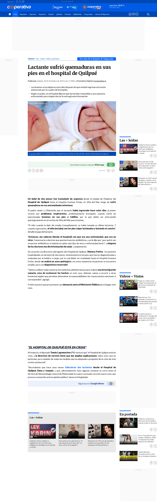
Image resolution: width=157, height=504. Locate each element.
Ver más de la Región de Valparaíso (97, 59)
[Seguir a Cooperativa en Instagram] (23, 1)
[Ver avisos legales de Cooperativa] (130, 16)
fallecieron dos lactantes (78, 367)
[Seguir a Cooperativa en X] (20, 1)
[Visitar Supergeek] (137, 16)
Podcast (68, 14)
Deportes (32, 14)
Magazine (23, 14)
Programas (88, 14)
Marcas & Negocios (102, 14)
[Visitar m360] (133, 16)
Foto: (31, 103)
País (15, 14)
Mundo (51, 14)
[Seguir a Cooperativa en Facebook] (17, 1)
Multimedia (77, 14)
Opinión (59, 14)
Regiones (42, 14)
